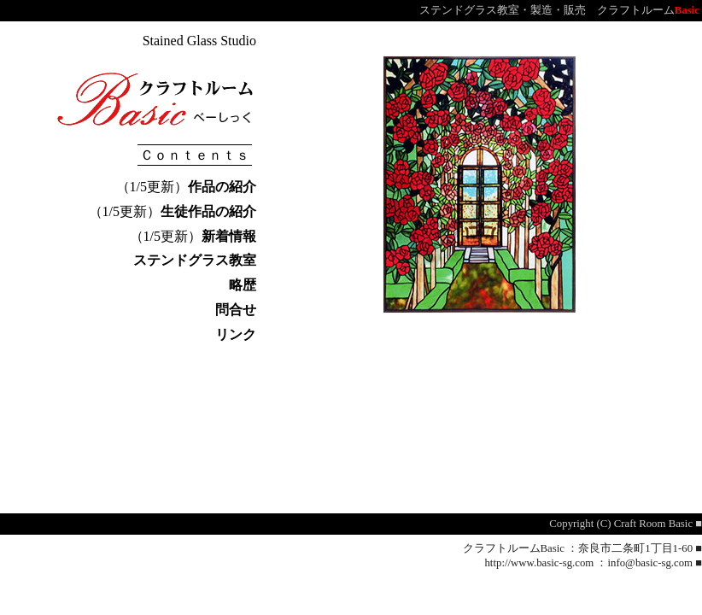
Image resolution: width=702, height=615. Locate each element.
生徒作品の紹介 (208, 211)
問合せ (235, 309)
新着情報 (229, 236)
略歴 (242, 285)
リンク (235, 334)
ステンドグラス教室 (194, 260)
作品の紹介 (222, 186)
